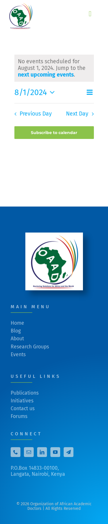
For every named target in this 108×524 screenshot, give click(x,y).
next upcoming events (46, 74)
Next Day (77, 113)
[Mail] (29, 454)
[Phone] (15, 454)
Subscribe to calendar (54, 132)
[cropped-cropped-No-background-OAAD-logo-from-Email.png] (22, 5)
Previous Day (36, 113)
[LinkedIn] (42, 454)
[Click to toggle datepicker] (36, 92)
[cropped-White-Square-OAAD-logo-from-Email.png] (54, 237)
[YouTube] (55, 454)
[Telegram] (68, 454)
